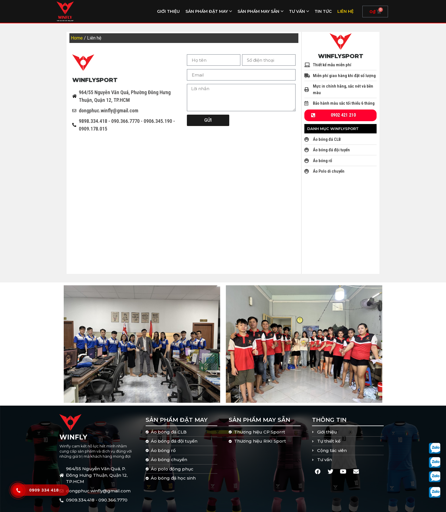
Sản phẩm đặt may (206, 11)
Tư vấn (297, 11)
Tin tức (323, 11)
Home (77, 38)
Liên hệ (345, 11)
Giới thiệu (168, 11)
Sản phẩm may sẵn (258, 11)
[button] (340, 115)
